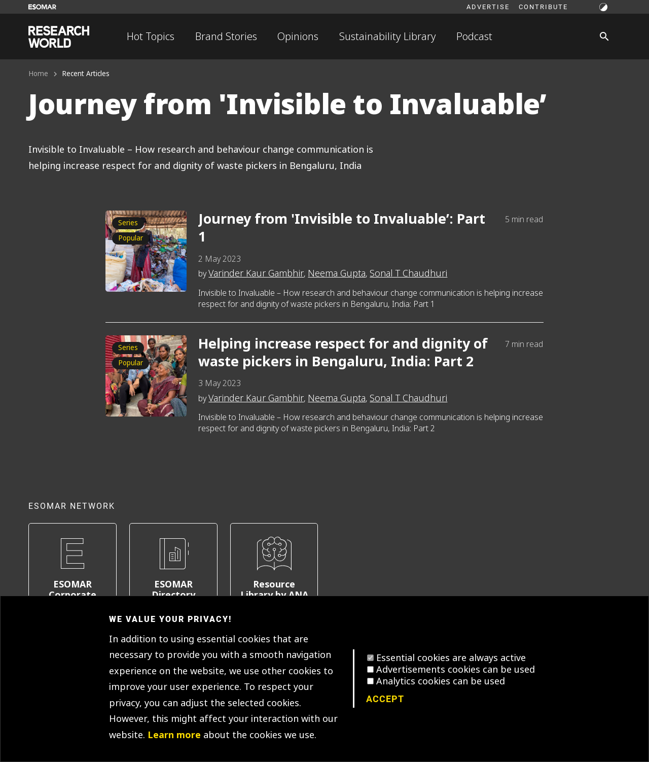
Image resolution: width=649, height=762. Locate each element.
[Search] (604, 36)
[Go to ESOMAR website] (42, 7)
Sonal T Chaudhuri (408, 273)
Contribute (543, 6)
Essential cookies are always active (451, 658)
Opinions (297, 36)
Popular (130, 238)
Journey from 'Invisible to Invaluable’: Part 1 (341, 228)
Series (128, 223)
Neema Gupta (337, 273)
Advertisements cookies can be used (455, 669)
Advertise (488, 6)
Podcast (474, 36)
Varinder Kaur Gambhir (256, 273)
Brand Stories (226, 36)
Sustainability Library (387, 36)
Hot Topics (150, 36)
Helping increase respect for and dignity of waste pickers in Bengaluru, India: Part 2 (343, 353)
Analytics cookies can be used (440, 681)
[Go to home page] (58, 37)
